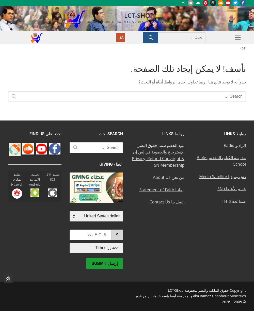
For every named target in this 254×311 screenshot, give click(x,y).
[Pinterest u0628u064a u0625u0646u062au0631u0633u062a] (206, 3)
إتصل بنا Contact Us (167, 202)
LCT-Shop (139, 15)
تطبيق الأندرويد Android (35, 179)
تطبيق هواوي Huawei (17, 179)
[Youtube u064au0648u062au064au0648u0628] (228, 3)
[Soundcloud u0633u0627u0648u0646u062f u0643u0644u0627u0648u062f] (221, 3)
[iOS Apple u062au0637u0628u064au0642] (191, 3)
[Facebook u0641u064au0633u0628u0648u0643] (243, 3)
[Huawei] (183, 3)
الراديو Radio (235, 145)
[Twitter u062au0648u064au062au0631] (235, 3)
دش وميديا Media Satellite (222, 176)
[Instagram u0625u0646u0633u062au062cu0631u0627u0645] (213, 3)
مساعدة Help (234, 201)
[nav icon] (237, 37)
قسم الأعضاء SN (231, 189)
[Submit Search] (150, 37)
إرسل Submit (104, 263)
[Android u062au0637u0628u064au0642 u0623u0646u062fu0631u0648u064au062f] (198, 3)
